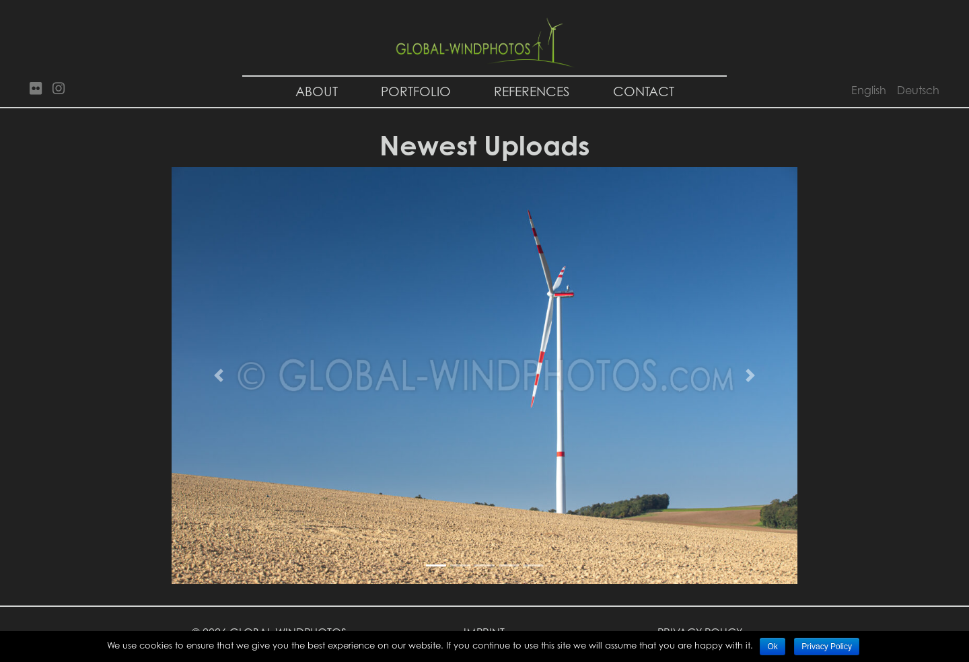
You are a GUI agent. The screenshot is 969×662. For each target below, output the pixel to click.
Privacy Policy (826, 646)
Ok (772, 646)
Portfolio (416, 91)
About (316, 91)
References (532, 91)
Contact (643, 91)
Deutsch (918, 90)
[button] (219, 375)
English (868, 90)
